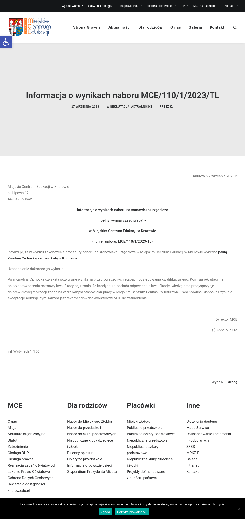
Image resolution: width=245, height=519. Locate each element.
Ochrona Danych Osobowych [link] (30, 448)
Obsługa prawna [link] (20, 429)
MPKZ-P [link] (193, 423)
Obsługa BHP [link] (18, 423)
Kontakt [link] (230, 6)
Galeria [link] (195, 27)
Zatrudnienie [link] (18, 417)
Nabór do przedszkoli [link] (84, 398)
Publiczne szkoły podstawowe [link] (151, 404)
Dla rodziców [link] (151, 27)
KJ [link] (172, 91)
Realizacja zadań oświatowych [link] (32, 436)
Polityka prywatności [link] (132, 512)
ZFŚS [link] (190, 417)
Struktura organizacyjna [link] (26, 404)
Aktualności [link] (119, 27)
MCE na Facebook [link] (206, 6)
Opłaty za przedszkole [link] (84, 429)
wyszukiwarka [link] (72, 6)
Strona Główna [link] (87, 27)
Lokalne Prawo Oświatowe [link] (29, 442)
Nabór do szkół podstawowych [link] (91, 404)
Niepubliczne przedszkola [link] (147, 411)
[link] (6, 42)
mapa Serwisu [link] (130, 6)
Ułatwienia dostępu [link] (201, 392)
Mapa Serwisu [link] (197, 398)
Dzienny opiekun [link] (80, 423)
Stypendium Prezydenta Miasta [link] (92, 442)
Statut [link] (12, 411)
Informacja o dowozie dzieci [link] (89, 436)
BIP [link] (184, 6)
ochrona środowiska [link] (161, 6)
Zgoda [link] (105, 512)
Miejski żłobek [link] (138, 392)
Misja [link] (12, 398)
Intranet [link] (192, 436)
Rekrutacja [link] (120, 91)
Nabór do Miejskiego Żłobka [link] (89, 392)
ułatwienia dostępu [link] (101, 6)
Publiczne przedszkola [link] (144, 398)
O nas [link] (175, 27)
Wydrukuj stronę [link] (224, 353)
